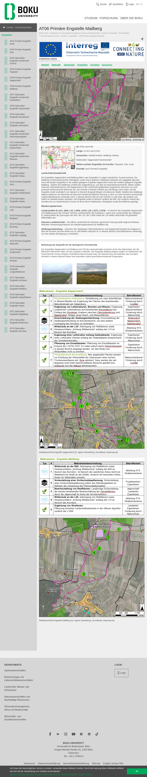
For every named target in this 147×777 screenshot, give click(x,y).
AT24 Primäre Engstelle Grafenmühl (20, 250)
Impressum (29, 763)
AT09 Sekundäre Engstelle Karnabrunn (19, 115)
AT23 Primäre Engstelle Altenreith (20, 242)
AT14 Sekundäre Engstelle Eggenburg (19, 166)
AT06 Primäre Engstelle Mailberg (20, 87)
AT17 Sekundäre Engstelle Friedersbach (20, 191)
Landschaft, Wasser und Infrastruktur (16, 688)
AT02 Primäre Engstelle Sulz (20, 50)
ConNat (64, 36)
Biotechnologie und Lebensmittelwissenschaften (18, 679)
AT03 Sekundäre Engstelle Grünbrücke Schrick (19, 61)
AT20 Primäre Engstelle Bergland (20, 216)
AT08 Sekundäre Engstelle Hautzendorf (20, 107)
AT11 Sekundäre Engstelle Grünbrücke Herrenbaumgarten (19, 134)
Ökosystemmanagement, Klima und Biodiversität (17, 708)
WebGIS (45, 65)
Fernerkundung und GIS (49, 36)
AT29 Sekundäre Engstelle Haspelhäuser (20, 295)
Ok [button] (137, 771)
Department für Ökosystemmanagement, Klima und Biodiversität (74, 33)
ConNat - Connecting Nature (19, 27)
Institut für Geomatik (109, 33)
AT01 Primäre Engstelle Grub (20, 42)
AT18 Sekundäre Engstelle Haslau (17, 200)
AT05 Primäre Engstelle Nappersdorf (20, 79)
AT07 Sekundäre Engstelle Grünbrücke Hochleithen (19, 97)
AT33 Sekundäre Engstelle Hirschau (18, 329)
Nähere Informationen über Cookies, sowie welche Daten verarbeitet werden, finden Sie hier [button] (51, 774)
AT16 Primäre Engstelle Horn (20, 183)
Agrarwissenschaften (15, 670)
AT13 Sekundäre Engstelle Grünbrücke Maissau (19, 156)
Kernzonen (107, 65)
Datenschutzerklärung (49, 763)
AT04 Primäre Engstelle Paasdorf (20, 70)
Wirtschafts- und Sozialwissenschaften (15, 718)
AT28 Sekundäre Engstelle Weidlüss (18, 287)
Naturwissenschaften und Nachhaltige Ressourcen (17, 698)
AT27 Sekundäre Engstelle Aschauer (18, 278)
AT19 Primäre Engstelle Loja (20, 208)
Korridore (95, 65)
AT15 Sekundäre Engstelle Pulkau (17, 174)
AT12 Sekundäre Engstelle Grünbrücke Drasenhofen (19, 145)
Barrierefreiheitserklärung (76, 763)
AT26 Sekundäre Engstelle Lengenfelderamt (17, 269)
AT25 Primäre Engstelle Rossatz (20, 259)
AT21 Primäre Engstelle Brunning (20, 225)
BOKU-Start (43, 33)
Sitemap (96, 763)
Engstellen (7, 35)
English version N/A (113, 763)
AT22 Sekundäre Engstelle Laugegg (18, 233)
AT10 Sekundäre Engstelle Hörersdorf (19, 124)
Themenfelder (124, 33)
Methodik (56, 65)
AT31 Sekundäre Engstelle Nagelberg (19, 312)
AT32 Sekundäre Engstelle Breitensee (19, 321)
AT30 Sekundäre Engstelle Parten (17, 304)
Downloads (69, 65)
